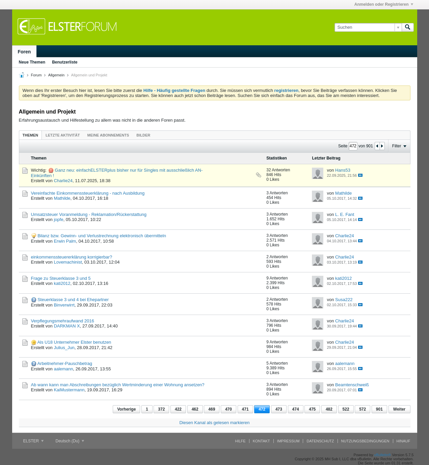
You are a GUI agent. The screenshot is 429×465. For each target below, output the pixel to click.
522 (346, 409)
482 (329, 409)
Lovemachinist (68, 262)
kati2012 (62, 283)
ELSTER (33, 441)
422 (178, 409)
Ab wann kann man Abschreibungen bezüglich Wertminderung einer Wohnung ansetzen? (118, 384)
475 (312, 409)
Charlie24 (63, 180)
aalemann (63, 368)
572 (362, 409)
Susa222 (343, 299)
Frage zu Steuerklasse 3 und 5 (61, 278)
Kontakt (261, 441)
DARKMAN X (67, 325)
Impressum (288, 441)
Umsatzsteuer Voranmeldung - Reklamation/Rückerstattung (89, 214)
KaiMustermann (69, 389)
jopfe (58, 219)
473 (278, 409)
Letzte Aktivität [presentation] (63, 135)
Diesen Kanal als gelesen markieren (214, 422)
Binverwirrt (64, 305)
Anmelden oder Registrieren (383, 4)
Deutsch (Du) (70, 441)
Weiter (399, 409)
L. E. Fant (344, 214)
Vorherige (126, 409)
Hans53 (342, 170)
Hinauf (403, 441)
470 (228, 409)
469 (211, 409)
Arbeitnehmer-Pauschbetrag (64, 363)
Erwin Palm (65, 241)
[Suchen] (368, 27)
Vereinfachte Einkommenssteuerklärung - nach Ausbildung (88, 193)
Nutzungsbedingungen (365, 441)
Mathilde (62, 198)
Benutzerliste (64, 62)
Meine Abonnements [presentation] (108, 135)
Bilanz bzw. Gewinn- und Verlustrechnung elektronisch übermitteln (101, 235)
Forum (36, 75)
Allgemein (56, 75)
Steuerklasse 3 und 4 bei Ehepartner (73, 299)
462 (195, 409)
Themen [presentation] (30, 135)
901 (379, 409)
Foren (24, 51)
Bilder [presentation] (143, 135)
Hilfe (240, 441)
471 (245, 409)
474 (295, 409)
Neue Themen (32, 62)
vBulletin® (382, 455)
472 (262, 409)
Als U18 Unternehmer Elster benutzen (74, 342)
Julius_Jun (64, 347)
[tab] (30, 135)
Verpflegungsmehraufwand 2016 (62, 320)
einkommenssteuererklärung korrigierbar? (71, 257)
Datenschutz (320, 441)
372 (161, 409)
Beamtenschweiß (352, 384)
